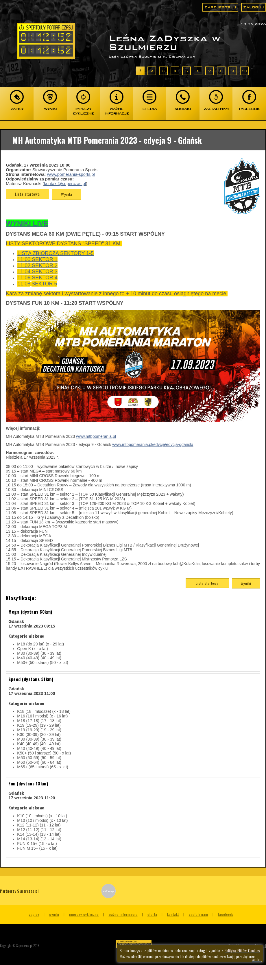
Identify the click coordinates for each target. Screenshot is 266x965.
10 (244, 71)
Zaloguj (253, 7)
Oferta (152, 914)
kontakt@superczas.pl (65, 183)
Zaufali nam (198, 914)
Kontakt (173, 914)
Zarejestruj (220, 7)
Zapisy (34, 914)
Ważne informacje (123, 914)
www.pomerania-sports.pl (71, 174)
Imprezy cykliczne (84, 914)
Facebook (225, 914)
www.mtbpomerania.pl (96, 436)
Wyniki (66, 194)
